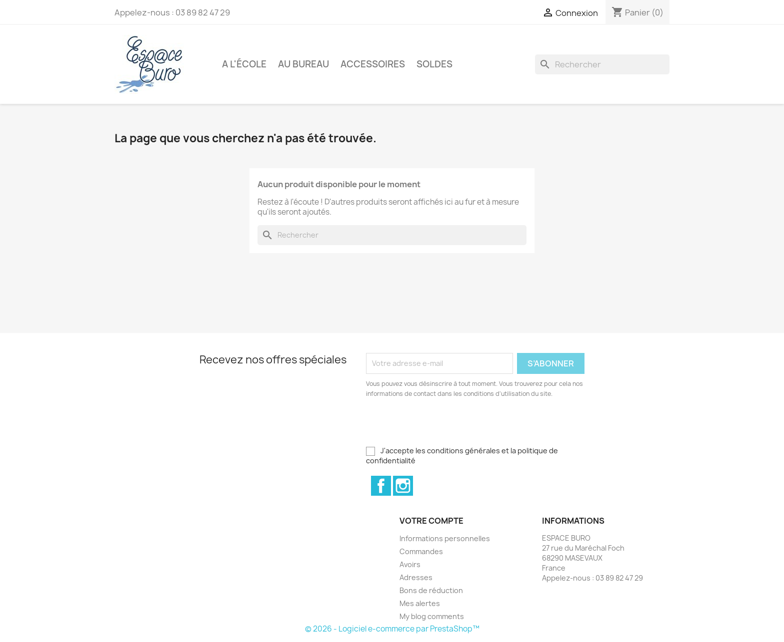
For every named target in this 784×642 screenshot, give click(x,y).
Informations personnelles (445, 538)
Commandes (421, 551)
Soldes (434, 64)
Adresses (416, 577)
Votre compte (432, 520)
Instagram (403, 486)
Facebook (381, 486)
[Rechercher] (602, 64)
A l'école (244, 64)
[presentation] (450, 426)
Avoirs (410, 564)
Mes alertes (420, 603)
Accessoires (372, 64)
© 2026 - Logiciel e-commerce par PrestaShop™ (392, 629)
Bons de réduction (431, 590)
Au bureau (303, 64)
